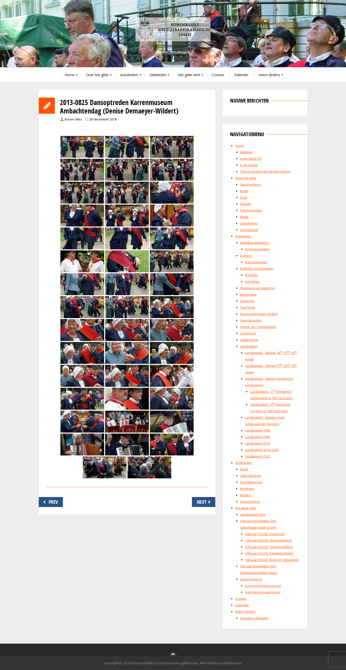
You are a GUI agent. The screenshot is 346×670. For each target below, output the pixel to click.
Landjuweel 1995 (257, 430)
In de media (249, 165)
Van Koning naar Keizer (263, 592)
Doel (243, 197)
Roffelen (251, 275)
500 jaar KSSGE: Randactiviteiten (269, 553)
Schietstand (249, 229)
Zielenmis (247, 301)
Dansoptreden (256, 262)
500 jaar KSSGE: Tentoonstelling (269, 547)
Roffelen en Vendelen (256, 268)
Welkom (246, 152)
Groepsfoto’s (250, 501)
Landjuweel (249, 346)
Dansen (246, 255)
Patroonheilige (251, 210)
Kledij (244, 217)
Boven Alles (73, 119)
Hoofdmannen (251, 482)
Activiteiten (129, 74)
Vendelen (252, 281)
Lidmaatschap (250, 475)
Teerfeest (247, 307)
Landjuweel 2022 (257, 456)
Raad (244, 469)
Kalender (241, 74)
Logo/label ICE (250, 158)
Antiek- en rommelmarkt (258, 327)
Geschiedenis (250, 184)
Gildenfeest (249, 339)
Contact (218, 74)
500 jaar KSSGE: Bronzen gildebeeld (272, 560)
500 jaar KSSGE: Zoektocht (265, 534)
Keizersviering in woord (263, 585)
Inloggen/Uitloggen (254, 618)
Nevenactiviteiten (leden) (259, 314)
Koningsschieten (257, 249)
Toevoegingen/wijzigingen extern (265, 171)
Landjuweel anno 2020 (262, 449)
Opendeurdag (250, 320)
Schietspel (248, 333)
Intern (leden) (269, 74)
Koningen (247, 488)
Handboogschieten (254, 242)
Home (70, 74)
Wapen (245, 204)
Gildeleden (158, 74)
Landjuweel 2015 (257, 443)
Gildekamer (249, 223)
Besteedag (248, 294)
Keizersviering (251, 579)
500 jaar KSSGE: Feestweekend (268, 540)
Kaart (244, 191)
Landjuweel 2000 (257, 437)
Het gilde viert (189, 74)
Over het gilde (97, 74)
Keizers (246, 495)
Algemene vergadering (257, 288)
